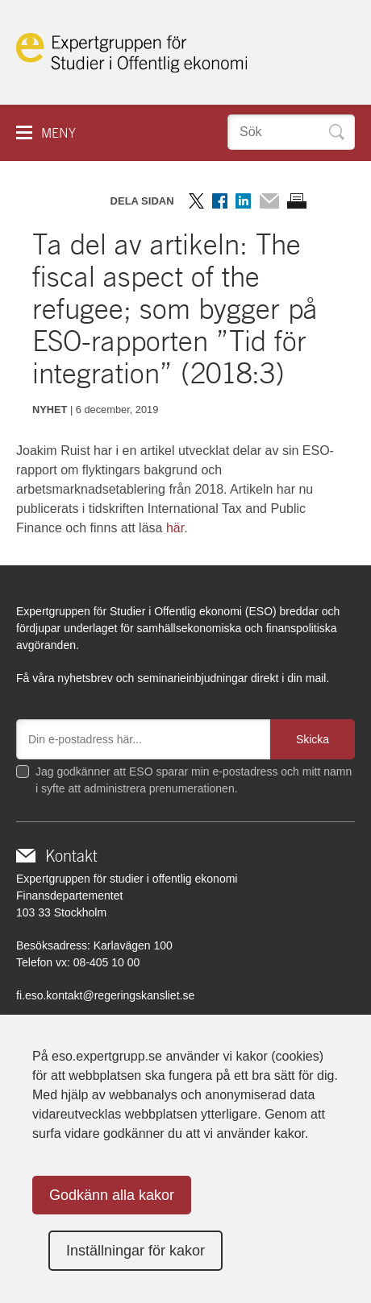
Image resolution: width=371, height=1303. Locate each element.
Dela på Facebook (219, 201)
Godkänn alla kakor (111, 1195)
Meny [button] (58, 133)
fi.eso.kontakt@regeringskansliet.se (105, 995)
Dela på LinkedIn (243, 201)
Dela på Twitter (196, 201)
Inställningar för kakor (135, 1251)
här (175, 528)
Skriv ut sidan (296, 201)
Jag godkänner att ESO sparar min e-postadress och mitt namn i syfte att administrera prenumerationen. (193, 780)
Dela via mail (269, 201)
